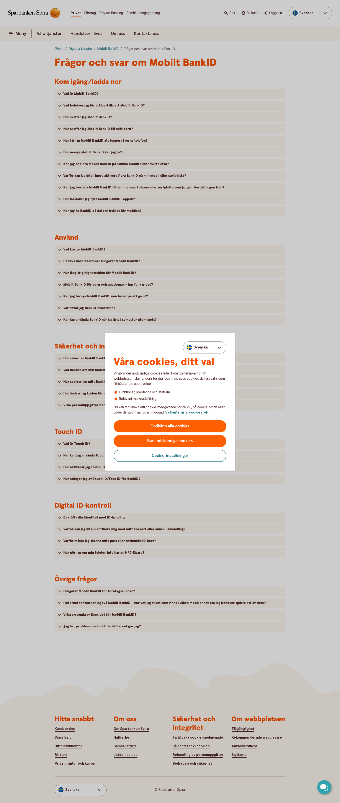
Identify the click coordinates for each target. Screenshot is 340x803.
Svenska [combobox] (201, 347)
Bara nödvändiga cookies (170, 441)
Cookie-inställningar (170, 455)
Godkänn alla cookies (170, 426)
